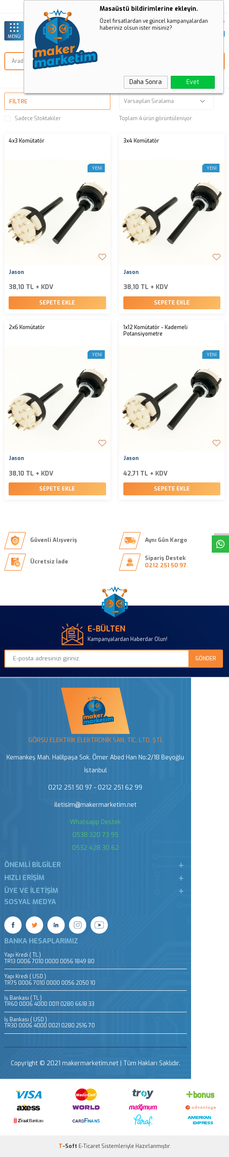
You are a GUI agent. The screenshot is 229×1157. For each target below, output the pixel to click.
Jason (16, 272)
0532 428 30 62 (95, 848)
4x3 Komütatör (26, 141)
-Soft (68, 1146)
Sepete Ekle (57, 302)
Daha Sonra (145, 82)
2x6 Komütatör (27, 327)
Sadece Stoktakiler (32, 118)
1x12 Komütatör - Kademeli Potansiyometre (155, 331)
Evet (192, 82)
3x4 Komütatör (141, 141)
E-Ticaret (89, 1146)
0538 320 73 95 (95, 835)
